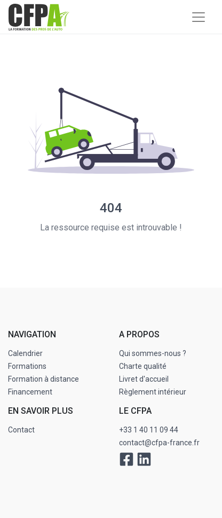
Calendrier (25, 353)
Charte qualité (142, 366)
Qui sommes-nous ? (152, 353)
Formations (27, 366)
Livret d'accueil (144, 379)
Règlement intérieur (152, 392)
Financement (30, 392)
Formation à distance (43, 379)
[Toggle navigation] (198, 17)
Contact (21, 430)
